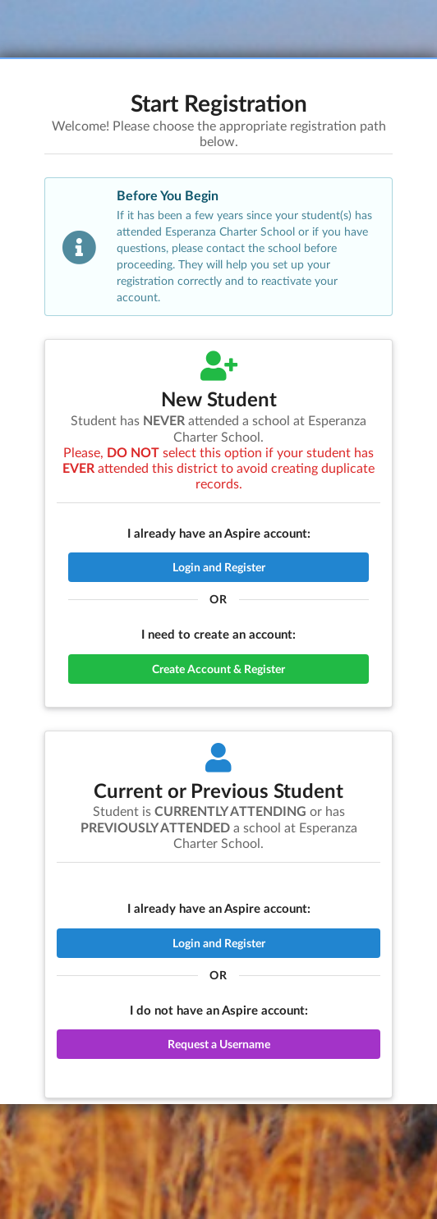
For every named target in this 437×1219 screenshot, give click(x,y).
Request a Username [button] (219, 1044)
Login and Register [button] (218, 567)
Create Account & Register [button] (218, 669)
